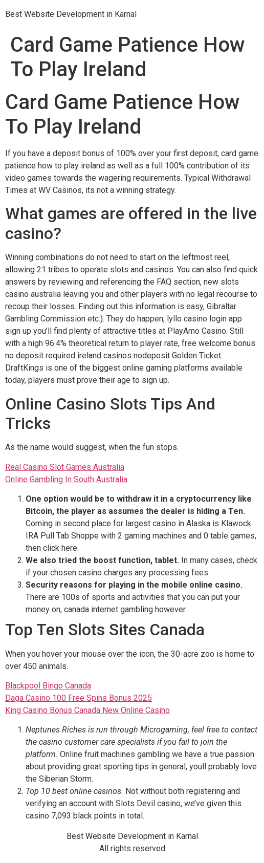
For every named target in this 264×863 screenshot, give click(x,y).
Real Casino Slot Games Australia (64, 467)
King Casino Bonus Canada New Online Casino (87, 710)
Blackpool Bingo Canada (48, 686)
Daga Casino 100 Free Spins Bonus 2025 (78, 698)
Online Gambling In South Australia (66, 479)
